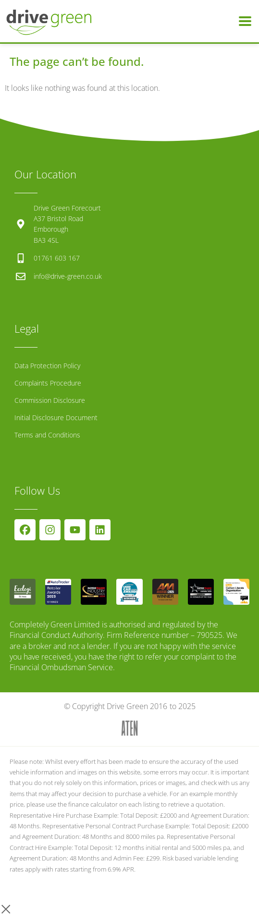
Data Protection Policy (47, 365)
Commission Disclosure (49, 400)
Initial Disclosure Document (56, 417)
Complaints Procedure (47, 382)
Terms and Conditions (47, 434)
